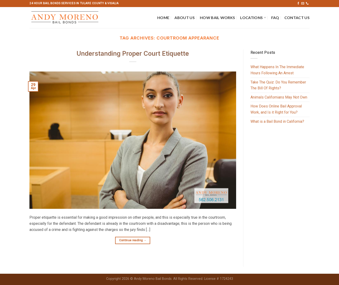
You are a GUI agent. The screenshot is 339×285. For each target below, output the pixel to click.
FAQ (275, 17)
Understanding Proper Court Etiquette (133, 53)
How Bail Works (217, 17)
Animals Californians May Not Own (278, 97)
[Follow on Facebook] (298, 3)
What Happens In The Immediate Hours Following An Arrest (277, 70)
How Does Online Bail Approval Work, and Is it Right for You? (276, 109)
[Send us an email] (302, 3)
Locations (253, 17)
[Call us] (307, 3)
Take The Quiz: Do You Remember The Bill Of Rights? (278, 85)
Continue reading (133, 240)
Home (163, 17)
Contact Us (297, 17)
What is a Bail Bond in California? (277, 121)
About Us (184, 17)
